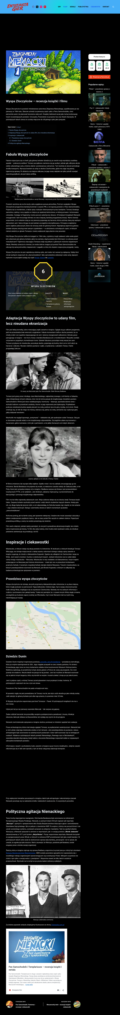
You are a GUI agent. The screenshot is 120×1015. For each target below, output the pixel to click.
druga (37, 258)
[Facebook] (33, 7)
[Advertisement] (60, 29)
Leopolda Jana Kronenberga (50, 662)
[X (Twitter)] (37, 7)
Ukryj (18, 127)
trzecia (42, 258)
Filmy (65, 7)
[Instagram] (41, 7)
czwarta (50, 258)
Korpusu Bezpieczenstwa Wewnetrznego (20, 853)
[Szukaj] (113, 7)
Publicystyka (83, 7)
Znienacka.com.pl (57, 925)
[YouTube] (45, 7)
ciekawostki (95, 7)
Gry (59, 7)
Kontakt (106, 7)
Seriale (73, 7)
